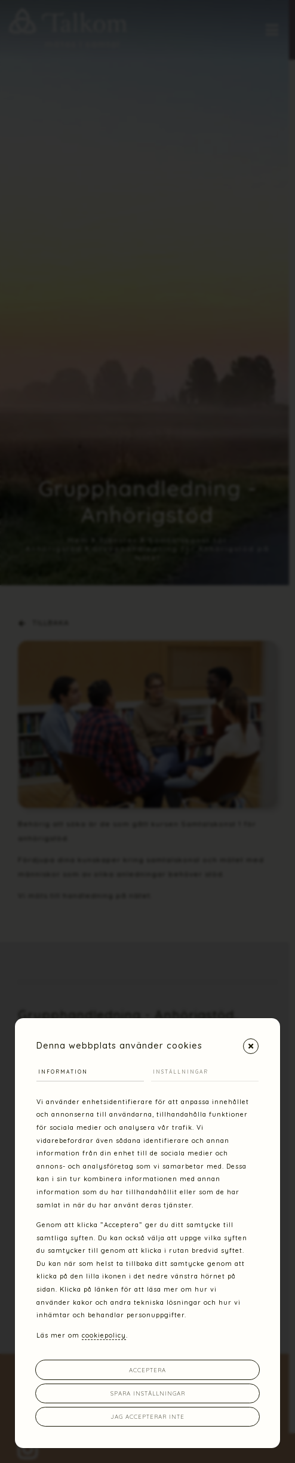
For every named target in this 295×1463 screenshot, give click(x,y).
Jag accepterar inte (147, 1416)
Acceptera (147, 1369)
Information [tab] (63, 1072)
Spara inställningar (147, 1393)
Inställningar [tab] (180, 1072)
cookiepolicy (104, 1335)
